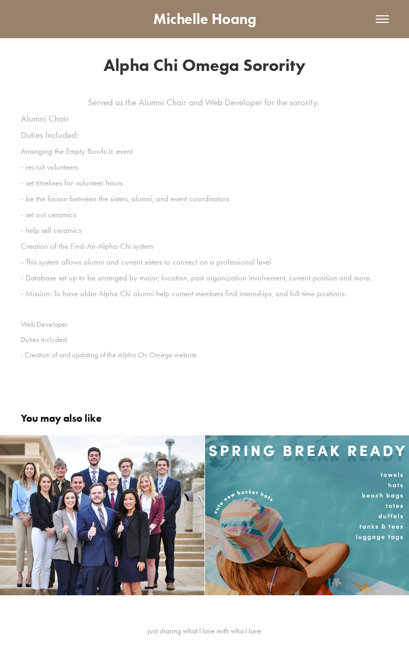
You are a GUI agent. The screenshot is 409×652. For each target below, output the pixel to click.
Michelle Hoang (204, 19)
